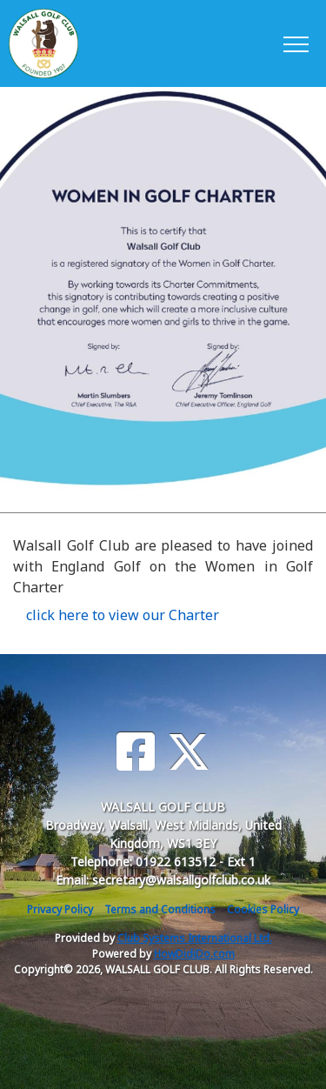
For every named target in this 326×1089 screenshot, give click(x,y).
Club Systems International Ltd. (194, 938)
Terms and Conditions (160, 909)
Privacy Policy (60, 909)
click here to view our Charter (122, 615)
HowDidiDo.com (194, 953)
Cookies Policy (263, 909)
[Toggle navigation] (295, 43)
